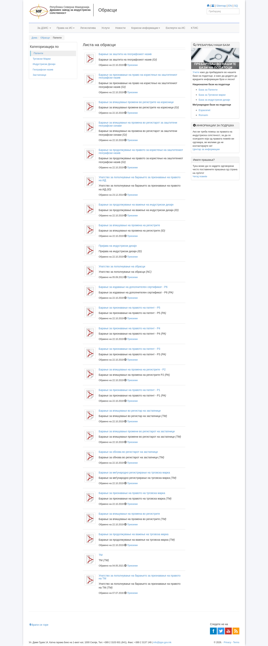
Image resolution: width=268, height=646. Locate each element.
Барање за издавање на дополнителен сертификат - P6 (133, 286)
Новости (120, 27)
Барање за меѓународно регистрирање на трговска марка (134, 472)
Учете (196, 72)
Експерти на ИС (175, 27)
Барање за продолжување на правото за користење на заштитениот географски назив (141, 151)
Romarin (203, 115)
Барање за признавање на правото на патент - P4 (129, 328)
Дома (34, 37)
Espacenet (204, 110)
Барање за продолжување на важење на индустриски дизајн (136, 204)
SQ (236, 5)
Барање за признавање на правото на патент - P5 (129, 307)
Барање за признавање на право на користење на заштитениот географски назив (138, 76)
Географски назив (43, 69)
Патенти (38, 53)
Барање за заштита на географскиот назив (125, 54)
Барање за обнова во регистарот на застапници (128, 451)
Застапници (39, 74)
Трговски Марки (42, 58)
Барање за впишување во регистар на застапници (130, 410)
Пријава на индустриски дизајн (118, 245)
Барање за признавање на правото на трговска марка (132, 493)
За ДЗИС (44, 27)
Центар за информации (206, 149)
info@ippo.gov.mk (162, 642)
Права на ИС (66, 27)
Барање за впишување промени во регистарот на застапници (137, 431)
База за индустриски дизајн (214, 99)
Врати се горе (39, 624)
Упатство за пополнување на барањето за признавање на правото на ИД (139, 179)
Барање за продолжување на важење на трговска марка (133, 534)
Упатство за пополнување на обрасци (122, 266)
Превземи (132, 65)
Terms (236, 642)
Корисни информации (145, 27)
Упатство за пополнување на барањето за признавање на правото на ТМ (139, 577)
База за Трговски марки (212, 94)
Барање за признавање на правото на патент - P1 (129, 390)
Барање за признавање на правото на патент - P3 (129, 348)
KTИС (194, 27)
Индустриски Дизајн (44, 64)
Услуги (105, 27)
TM (100, 554)
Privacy (227, 642)
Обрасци (45, 37)
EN (230, 5)
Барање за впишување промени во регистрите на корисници (136, 102)
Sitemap (221, 5)
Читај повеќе (200, 176)
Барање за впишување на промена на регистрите (129, 225)
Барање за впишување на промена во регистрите (129, 513)
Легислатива (88, 27)
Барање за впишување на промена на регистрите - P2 (132, 369)
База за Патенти (208, 89)
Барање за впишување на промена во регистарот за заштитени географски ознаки (138, 124)
